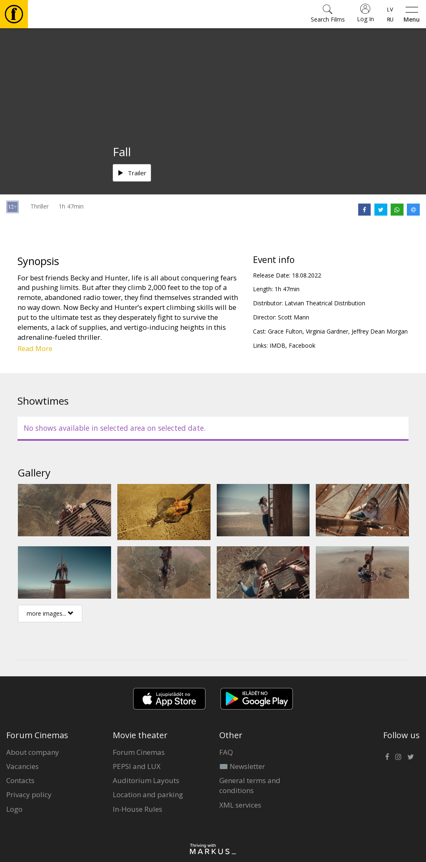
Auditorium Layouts (146, 780)
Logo (14, 809)
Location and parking (148, 794)
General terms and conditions (249, 785)
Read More (34, 348)
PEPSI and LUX (137, 766)
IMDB (277, 345)
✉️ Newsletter (242, 766)
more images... (50, 613)
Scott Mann (293, 317)
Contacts (20, 780)
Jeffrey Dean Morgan (380, 331)
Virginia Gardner (327, 331)
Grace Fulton (285, 331)
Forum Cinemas (139, 752)
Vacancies (22, 766)
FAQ (226, 752)
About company (32, 752)
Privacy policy (29, 794)
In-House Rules (137, 809)
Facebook (302, 345)
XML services (240, 805)
